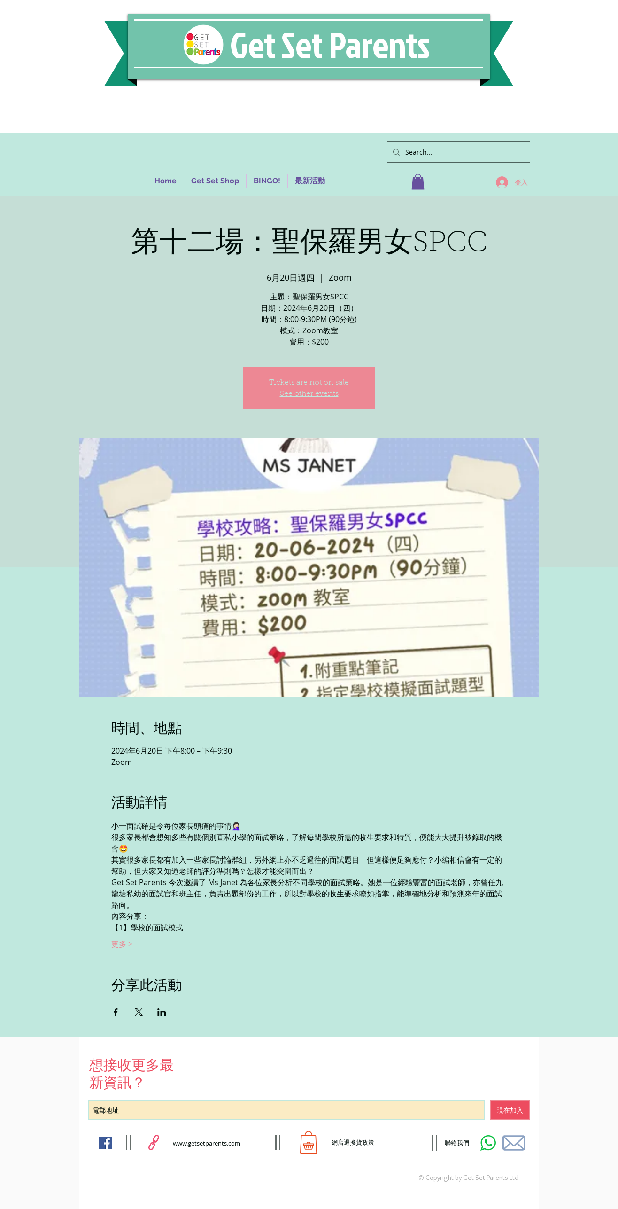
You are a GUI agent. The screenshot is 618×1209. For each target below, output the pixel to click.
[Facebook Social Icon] (105, 1143)
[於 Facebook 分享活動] (115, 1012)
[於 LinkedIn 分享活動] (161, 1012)
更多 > (121, 944)
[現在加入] (510, 1110)
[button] (418, 181)
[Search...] (457, 152)
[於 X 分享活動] (138, 1012)
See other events (309, 394)
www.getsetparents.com (206, 1143)
